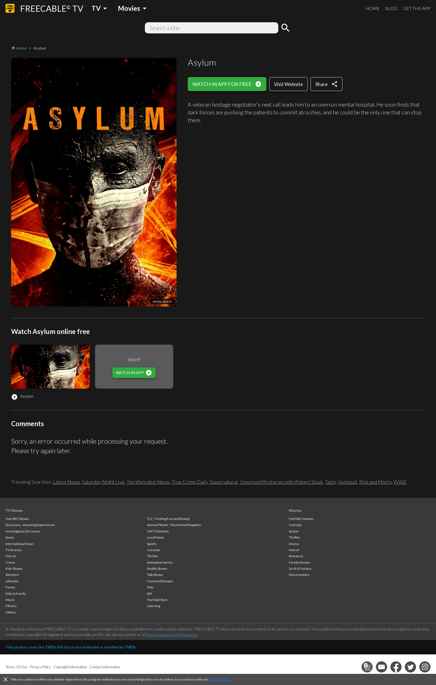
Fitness (11, 606)
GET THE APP (416, 8)
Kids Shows (14, 568)
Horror (11, 556)
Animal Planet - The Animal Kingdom (174, 525)
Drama (294, 544)
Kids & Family (16, 593)
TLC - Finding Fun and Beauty (168, 519)
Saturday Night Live (103, 482)
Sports (152, 544)
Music (10, 600)
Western (12, 575)
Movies (295, 510)
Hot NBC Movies (301, 519)
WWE (400, 482)
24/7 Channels (158, 531)
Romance (296, 556)
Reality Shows (157, 568)
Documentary (299, 575)
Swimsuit (347, 482)
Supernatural (224, 482)
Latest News (66, 482)
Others (11, 612)
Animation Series (160, 562)
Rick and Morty (375, 482)
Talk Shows (155, 575)
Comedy (153, 550)
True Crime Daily (190, 482)
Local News (155, 537)
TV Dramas (14, 550)
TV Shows (14, 510)
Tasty (330, 482)
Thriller (152, 556)
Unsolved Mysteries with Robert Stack (281, 482)
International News (20, 544)
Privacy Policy (219, 679)
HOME (372, 8)
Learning (153, 606)
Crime (10, 562)
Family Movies (300, 562)
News (10, 537)
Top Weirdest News (148, 482)
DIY (149, 593)
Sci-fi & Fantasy (300, 568)
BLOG (391, 8)
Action (294, 531)
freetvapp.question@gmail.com (171, 634)
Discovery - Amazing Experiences (30, 525)
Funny (10, 587)
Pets (150, 587)
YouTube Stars (157, 600)
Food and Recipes (160, 581)
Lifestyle (12, 581)
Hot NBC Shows (17, 519)
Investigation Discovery (23, 531)
